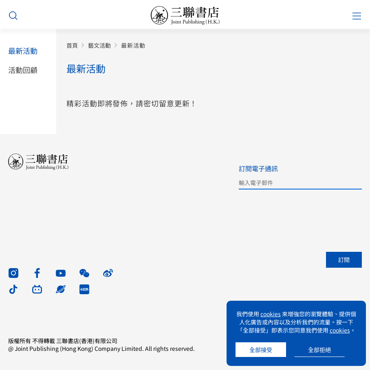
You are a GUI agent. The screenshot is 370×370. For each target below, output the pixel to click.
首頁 (72, 45)
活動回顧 (22, 70)
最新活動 (22, 50)
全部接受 (260, 350)
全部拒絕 (319, 350)
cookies (270, 314)
